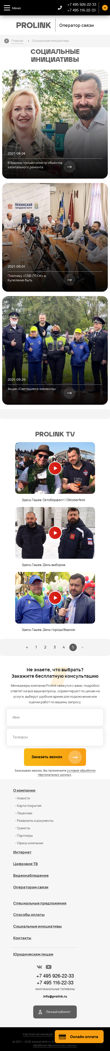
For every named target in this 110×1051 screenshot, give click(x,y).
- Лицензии (23, 813)
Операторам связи (30, 887)
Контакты (22, 938)
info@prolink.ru (55, 996)
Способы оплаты (29, 915)
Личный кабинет (58, 1012)
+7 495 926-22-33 (81, 4)
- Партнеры (24, 835)
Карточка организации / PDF (41, 1034)
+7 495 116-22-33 (81, 10)
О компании (24, 790)
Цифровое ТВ (25, 864)
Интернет (22, 852)
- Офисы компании (29, 843)
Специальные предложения (39, 903)
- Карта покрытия (28, 805)
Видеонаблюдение (31, 875)
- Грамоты (22, 828)
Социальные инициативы (37, 926)
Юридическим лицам (33, 954)
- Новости (22, 798)
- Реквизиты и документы (34, 820)
